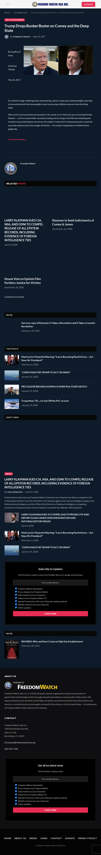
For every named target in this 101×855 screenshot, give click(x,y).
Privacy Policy (87, 838)
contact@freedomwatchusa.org (21, 742)
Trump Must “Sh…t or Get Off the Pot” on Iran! (45, 400)
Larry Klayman (14, 492)
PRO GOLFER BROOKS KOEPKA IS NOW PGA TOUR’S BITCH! (54, 386)
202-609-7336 (11, 748)
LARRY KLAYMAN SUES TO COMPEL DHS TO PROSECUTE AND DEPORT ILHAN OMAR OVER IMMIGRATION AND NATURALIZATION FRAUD (55, 518)
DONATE (88, 4)
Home (7, 838)
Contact (56, 838)
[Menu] (7, 4)
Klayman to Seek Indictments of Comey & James (73, 222)
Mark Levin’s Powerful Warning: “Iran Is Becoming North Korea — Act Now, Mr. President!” (57, 358)
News (9, 473)
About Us (20, 838)
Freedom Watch (21, 36)
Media (33, 838)
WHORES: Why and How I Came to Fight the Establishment (52, 641)
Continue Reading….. (17, 139)
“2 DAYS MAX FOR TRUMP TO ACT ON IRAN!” (46, 372)
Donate (70, 838)
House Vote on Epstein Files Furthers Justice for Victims (22, 281)
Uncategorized (15, 19)
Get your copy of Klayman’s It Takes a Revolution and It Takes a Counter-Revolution (58, 324)
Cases (44, 838)
